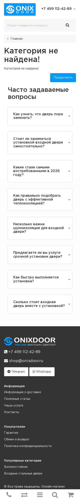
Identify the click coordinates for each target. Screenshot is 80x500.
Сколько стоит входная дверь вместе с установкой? (39, 304)
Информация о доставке (22, 392)
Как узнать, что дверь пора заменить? (38, 116)
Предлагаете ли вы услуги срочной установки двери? (37, 254)
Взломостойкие (16, 467)
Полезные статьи (17, 399)
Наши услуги (13, 405)
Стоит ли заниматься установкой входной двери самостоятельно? (38, 142)
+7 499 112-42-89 (22, 352)
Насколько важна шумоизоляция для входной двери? (38, 228)
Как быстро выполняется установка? (36, 279)
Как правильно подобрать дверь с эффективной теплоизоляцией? (37, 199)
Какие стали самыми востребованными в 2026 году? (36, 171)
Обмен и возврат (17, 439)
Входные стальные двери (23, 473)
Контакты (11, 412)
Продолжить (63, 77)
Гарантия (11, 433)
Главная (16, 39)
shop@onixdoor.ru (23, 361)
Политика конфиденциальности (28, 446)
